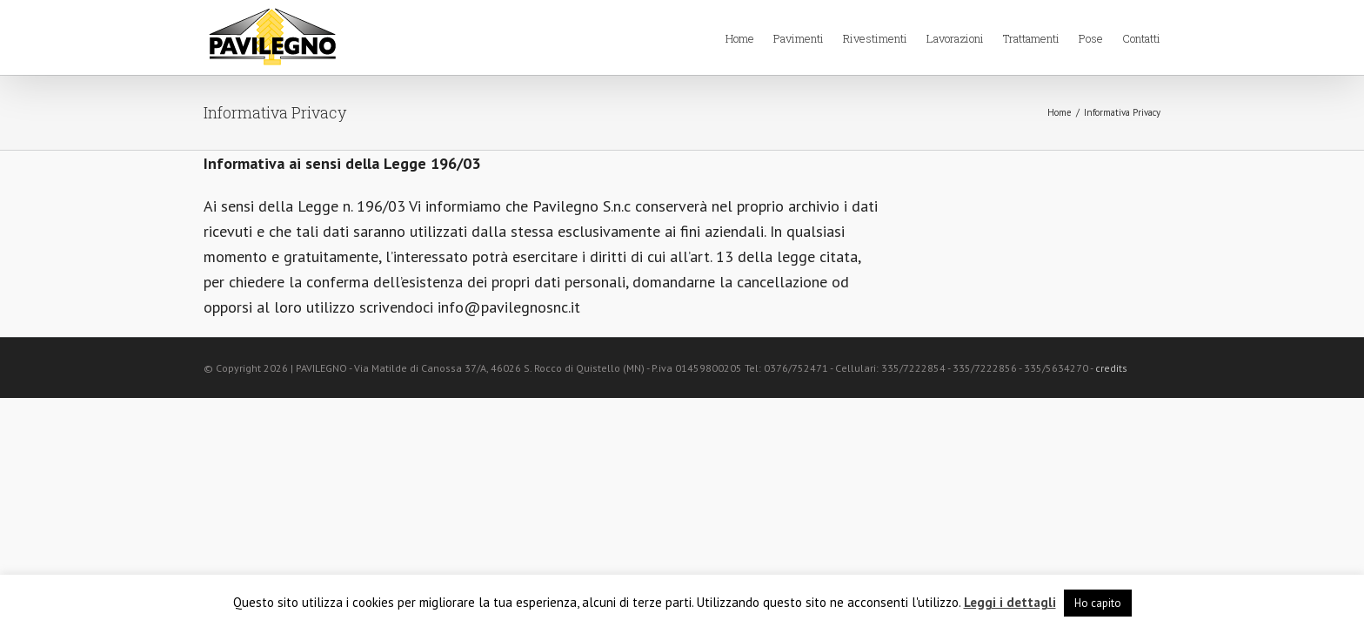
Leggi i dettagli (1010, 602)
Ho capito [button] (1097, 603)
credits (1111, 367)
